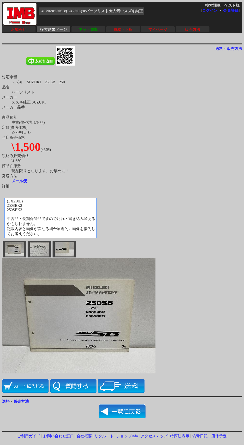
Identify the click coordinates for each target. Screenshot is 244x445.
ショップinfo (127, 436)
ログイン (209, 10)
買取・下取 (123, 29)
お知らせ (18, 29)
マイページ (157, 29)
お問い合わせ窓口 (58, 436)
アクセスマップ (154, 436)
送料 (219, 49)
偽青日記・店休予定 (209, 436)
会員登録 (230, 10)
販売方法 (192, 29)
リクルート (104, 436)
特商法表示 (179, 436)
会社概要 (84, 436)
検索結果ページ (53, 29)
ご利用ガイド (28, 436)
